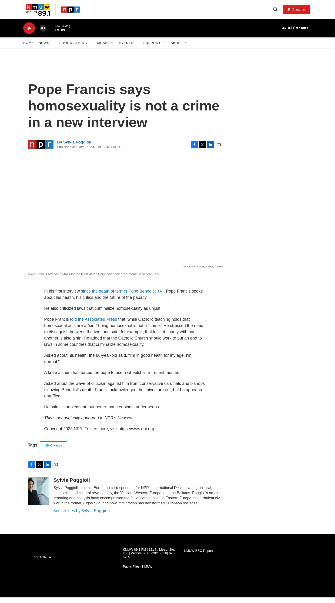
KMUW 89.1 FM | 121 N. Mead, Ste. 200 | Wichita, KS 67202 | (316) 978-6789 (149, 558)
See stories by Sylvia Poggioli (82, 516)
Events (126, 48)
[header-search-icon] (276, 12)
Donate (300, 12)
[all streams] (295, 33)
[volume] (43, 34)
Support (152, 48)
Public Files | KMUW (137, 572)
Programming (73, 48)
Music (103, 48)
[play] (29, 34)
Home (28, 48)
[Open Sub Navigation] (53, 48)
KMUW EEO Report (198, 556)
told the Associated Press (93, 325)
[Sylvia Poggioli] (38, 497)
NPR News (53, 451)
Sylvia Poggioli (77, 148)
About (177, 48)
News (44, 48)
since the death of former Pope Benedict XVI (122, 296)
